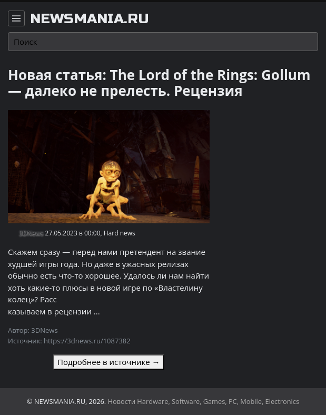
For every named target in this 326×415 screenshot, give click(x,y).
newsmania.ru (89, 19)
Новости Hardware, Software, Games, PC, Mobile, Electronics (204, 401)
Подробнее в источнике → (108, 362)
